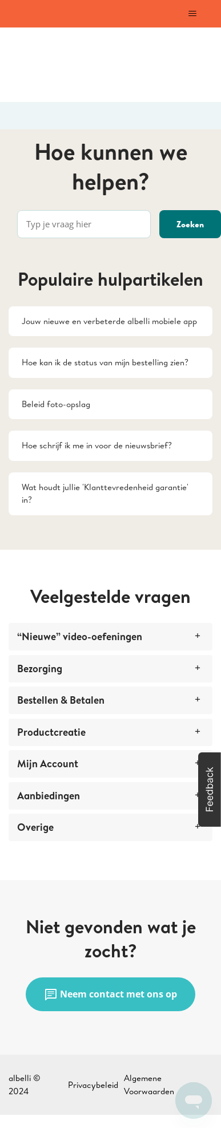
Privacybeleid (93, 1085)
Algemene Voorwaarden (149, 1084)
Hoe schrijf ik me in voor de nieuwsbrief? (97, 445)
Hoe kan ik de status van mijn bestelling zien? (105, 362)
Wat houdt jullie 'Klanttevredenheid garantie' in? (105, 493)
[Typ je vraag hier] (84, 224)
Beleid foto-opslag (56, 404)
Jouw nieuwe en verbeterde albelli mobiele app (109, 321)
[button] (209, 789)
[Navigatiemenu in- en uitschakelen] (192, 14)
